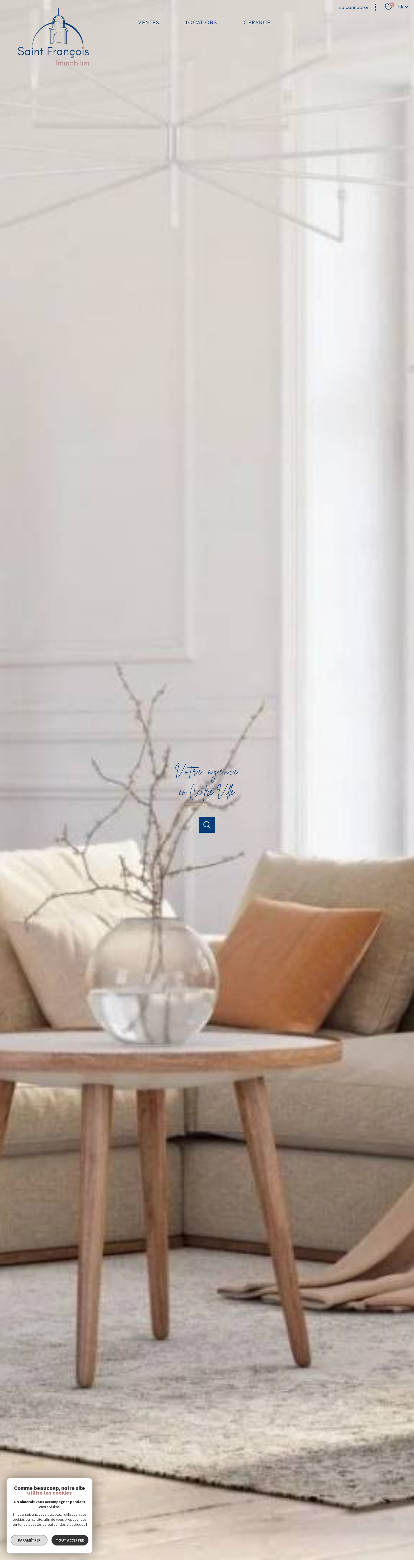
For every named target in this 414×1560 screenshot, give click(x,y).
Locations (201, 22)
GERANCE (257, 22)
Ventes (148, 22)
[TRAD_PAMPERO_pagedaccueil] (53, 67)
